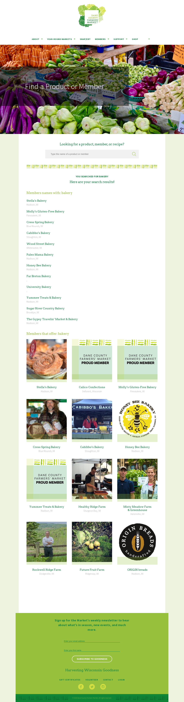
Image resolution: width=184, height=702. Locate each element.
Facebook (81, 687)
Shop (135, 39)
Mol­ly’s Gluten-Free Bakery (45, 211)
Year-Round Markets (59, 39)
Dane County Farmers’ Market (92, 15)
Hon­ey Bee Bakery (39, 265)
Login (121, 679)
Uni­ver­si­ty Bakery (39, 286)
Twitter (92, 687)
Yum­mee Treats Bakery (44, 297)
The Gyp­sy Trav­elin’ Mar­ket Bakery (52, 319)
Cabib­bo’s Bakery (38, 233)
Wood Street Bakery (40, 243)
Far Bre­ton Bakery (39, 276)
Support (119, 39)
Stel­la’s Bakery (37, 200)
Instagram (103, 687)
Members (100, 39)
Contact (108, 679)
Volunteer (91, 679)
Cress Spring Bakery (40, 222)
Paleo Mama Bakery (40, 254)
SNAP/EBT (85, 39)
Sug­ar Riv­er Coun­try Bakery (46, 308)
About (35, 39)
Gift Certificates (69, 679)
